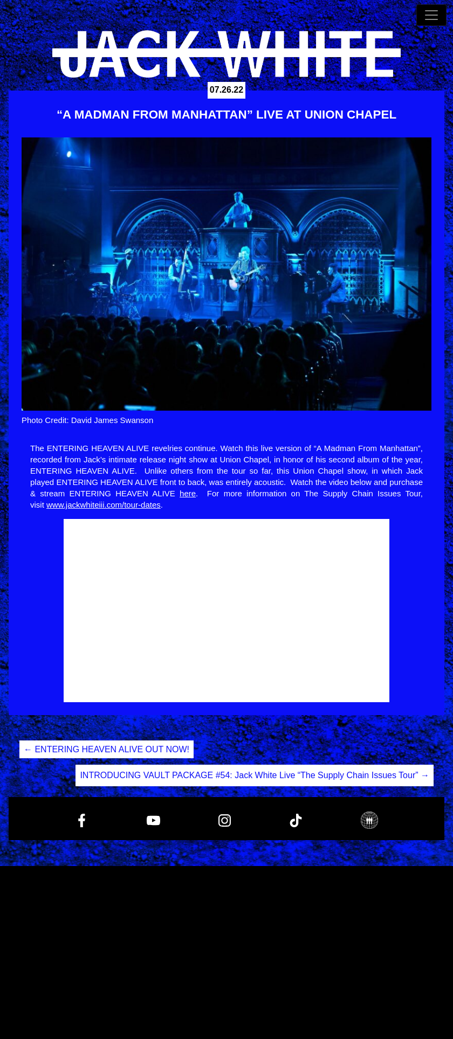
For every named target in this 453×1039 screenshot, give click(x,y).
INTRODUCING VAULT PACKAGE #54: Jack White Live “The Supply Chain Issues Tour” (254, 775)
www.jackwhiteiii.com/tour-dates (103, 504)
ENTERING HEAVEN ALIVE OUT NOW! (106, 749)
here (188, 493)
